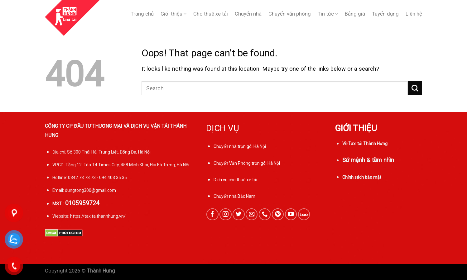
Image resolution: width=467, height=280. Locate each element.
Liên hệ (414, 14)
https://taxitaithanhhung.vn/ (98, 216)
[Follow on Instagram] (225, 214)
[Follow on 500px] (304, 214)
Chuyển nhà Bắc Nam (234, 196)
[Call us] (265, 214)
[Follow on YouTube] (291, 214)
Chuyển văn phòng (289, 14)
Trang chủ (142, 14)
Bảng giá (355, 14)
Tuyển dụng (385, 14)
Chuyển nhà (248, 14)
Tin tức (328, 14)
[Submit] (415, 88)
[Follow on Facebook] (212, 214)
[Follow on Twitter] (238, 214)
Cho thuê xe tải (210, 14)
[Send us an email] (252, 214)
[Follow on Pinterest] (278, 214)
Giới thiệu (173, 14)
